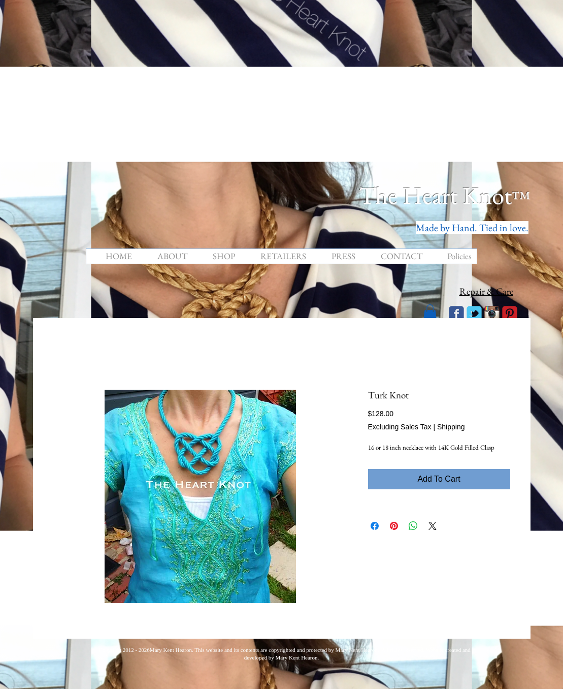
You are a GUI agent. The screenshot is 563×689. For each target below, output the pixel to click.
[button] (430, 312)
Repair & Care (486, 291)
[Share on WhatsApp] (413, 526)
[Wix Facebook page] (456, 313)
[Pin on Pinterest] (394, 526)
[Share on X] (432, 526)
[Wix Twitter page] (474, 313)
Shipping (451, 427)
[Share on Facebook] (375, 526)
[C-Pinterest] (509, 313)
